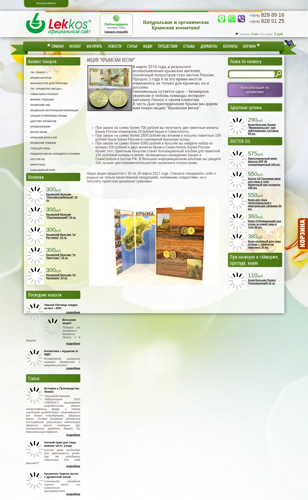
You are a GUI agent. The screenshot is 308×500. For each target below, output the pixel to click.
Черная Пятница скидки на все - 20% (60, 306)
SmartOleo (38, 164)
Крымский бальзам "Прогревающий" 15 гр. (61, 216)
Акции (147, 46)
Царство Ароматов (43, 121)
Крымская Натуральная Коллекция (54, 110)
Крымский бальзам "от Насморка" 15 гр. (61, 277)
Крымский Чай (40, 105)
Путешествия (167, 46)
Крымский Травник (43, 143)
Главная (55, 46)
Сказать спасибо (116, 31)
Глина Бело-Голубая (44, 94)
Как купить (94, 46)
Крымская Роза (41, 78)
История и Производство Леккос (61, 390)
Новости (114, 46)
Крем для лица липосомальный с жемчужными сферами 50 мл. (265, 204)
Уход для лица (40, 148)
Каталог (75, 46)
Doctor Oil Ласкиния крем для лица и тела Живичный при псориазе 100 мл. (264, 183)
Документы (209, 46)
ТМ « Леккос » (39, 72)
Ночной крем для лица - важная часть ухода (61, 444)
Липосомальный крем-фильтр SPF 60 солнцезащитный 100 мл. (264, 161)
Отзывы (189, 46)
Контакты (230, 46)
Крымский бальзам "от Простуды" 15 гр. (61, 256)
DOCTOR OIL (240, 141)
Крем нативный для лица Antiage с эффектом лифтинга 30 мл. (264, 244)
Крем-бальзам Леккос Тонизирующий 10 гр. (262, 282)
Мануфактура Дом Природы (49, 83)
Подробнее (73, 312)
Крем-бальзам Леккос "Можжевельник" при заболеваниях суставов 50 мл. (263, 129)
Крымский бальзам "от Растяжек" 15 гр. (61, 236)
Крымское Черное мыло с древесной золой (61, 475)
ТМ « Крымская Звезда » (46, 88)
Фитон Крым (38, 132)
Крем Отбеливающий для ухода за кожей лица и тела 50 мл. (264, 224)
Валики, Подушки (42, 99)
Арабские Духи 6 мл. (44, 137)
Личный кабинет (46, 3)
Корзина (251, 46)
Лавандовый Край (42, 170)
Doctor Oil (37, 159)
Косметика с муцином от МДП (61, 352)
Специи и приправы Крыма (48, 116)
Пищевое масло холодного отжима (55, 153)
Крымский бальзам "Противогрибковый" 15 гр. (61, 197)
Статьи (132, 46)
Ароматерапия (40, 126)
